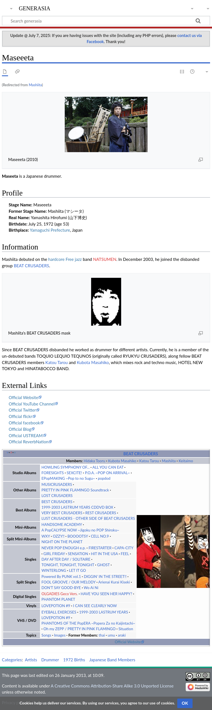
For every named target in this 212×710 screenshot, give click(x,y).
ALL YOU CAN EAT (107, 467)
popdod (104, 478)
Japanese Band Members (112, 659)
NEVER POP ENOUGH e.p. (63, 548)
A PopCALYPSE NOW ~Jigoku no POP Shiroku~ (80, 530)
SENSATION (78, 553)
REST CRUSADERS (100, 513)
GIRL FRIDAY (54, 553)
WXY (45, 536)
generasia (34, 7)
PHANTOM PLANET (58, 599)
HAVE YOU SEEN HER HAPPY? (106, 594)
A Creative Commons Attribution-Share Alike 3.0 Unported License (112, 685)
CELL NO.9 (100, 536)
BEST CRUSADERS (56, 501)
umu (111, 635)
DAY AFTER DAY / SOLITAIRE (65, 559)
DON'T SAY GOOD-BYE (61, 587)
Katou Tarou (56, 362)
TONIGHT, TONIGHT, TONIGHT (67, 565)
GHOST (103, 565)
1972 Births (74, 659)
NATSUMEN (104, 259)
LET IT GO (77, 570)
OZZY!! (58, 536)
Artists (31, 659)
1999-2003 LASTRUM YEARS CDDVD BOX (77, 507)
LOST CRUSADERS (57, 495)
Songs (46, 635)
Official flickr (20, 416)
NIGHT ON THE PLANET (62, 542)
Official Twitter (22, 409)
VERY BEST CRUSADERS (61, 513)
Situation (125, 629)
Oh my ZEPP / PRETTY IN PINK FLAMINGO (79, 629)
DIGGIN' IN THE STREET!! (105, 576)
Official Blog (20, 429)
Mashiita (35, 85)
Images (60, 635)
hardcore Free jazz (65, 259)
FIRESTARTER (100, 548)
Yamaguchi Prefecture (50, 229)
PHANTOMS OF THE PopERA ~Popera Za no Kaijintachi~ (88, 623)
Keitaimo (186, 461)
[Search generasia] (106, 20)
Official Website (23, 397)
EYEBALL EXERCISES (58, 612)
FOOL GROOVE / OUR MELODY (68, 582)
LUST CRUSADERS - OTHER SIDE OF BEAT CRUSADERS (88, 518)
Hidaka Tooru (94, 461)
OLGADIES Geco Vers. (59, 594)
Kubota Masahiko (93, 362)
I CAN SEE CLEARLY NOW (95, 605)
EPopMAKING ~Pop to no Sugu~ (68, 478)
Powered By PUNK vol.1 (61, 576)
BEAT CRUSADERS (31, 265)
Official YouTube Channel (31, 403)
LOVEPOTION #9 (55, 605)
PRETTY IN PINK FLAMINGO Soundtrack (75, 490)
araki (122, 635)
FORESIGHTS (52, 473)
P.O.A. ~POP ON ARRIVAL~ (107, 473)
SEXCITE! (74, 473)
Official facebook (24, 422)
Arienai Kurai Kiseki (114, 582)
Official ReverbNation (28, 441)
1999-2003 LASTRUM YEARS (103, 612)
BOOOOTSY (78, 536)
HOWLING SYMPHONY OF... (65, 467)
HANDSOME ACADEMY (61, 524)
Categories (12, 659)
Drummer (50, 659)
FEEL (125, 553)
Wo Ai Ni (91, 587)
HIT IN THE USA (104, 553)
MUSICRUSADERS (56, 484)
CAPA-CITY (123, 548)
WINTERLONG (53, 570)
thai (102, 635)
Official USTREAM (26, 435)
